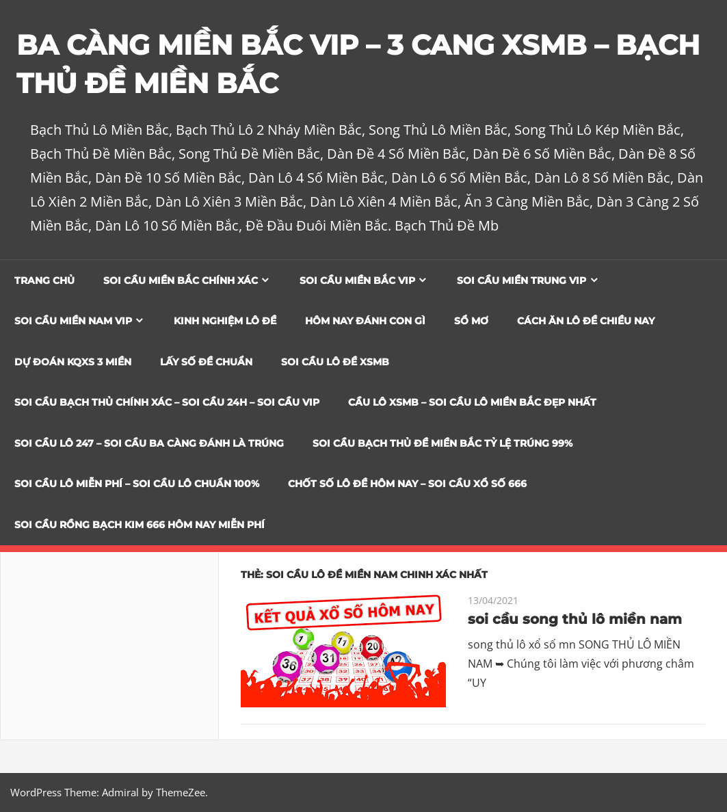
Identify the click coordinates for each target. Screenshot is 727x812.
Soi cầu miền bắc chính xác (180, 280)
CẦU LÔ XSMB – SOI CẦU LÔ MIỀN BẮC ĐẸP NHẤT (472, 402)
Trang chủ (44, 280)
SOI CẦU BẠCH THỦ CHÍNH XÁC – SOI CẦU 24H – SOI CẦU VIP (166, 402)
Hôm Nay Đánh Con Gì (365, 321)
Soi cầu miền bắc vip (357, 280)
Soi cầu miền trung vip (521, 280)
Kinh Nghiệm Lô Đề (225, 321)
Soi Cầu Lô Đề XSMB (335, 362)
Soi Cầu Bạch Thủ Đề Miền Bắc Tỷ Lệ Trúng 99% (442, 443)
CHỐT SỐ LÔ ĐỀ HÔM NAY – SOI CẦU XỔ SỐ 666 (407, 483)
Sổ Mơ (471, 321)
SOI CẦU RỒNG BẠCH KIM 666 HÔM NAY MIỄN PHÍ (139, 525)
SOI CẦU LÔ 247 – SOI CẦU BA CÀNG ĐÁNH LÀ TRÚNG (149, 443)
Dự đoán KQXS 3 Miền (72, 362)
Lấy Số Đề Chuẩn (206, 362)
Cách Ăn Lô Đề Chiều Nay (586, 321)
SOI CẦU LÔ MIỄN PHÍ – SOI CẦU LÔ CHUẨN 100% (136, 483)
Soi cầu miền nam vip (73, 321)
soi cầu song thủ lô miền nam (575, 619)
